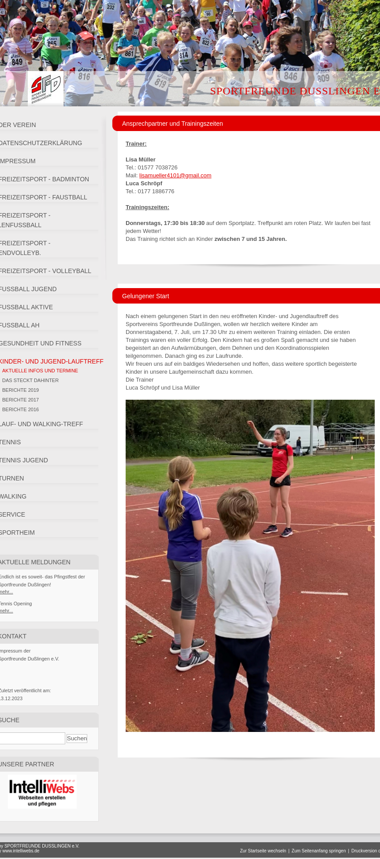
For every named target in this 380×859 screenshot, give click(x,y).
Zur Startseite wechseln (263, 850)
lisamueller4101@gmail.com (175, 175)
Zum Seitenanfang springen (319, 850)
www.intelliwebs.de (20, 850)
